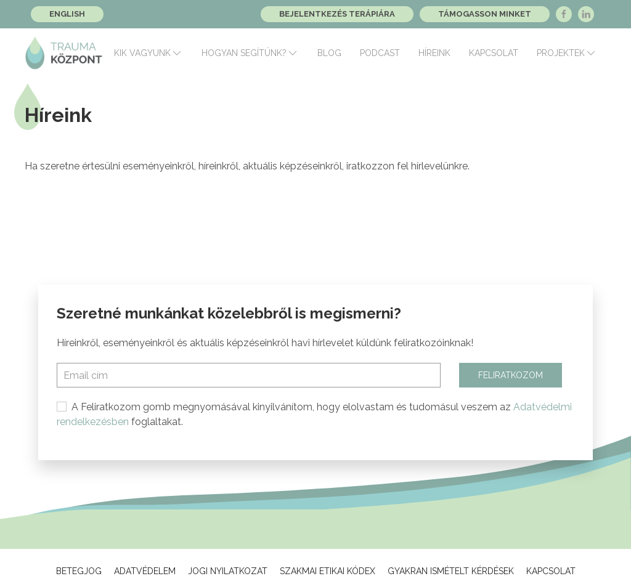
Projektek (567, 53)
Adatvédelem (145, 571)
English (67, 13)
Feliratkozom (510, 375)
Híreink (434, 53)
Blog (329, 53)
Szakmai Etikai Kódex (327, 571)
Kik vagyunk (148, 53)
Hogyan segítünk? (250, 53)
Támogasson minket (484, 13)
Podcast (380, 53)
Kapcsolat (493, 53)
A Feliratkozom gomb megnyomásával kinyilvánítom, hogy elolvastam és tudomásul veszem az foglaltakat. (314, 414)
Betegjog (79, 571)
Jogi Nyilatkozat (227, 571)
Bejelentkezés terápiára (337, 13)
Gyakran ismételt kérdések (451, 571)
